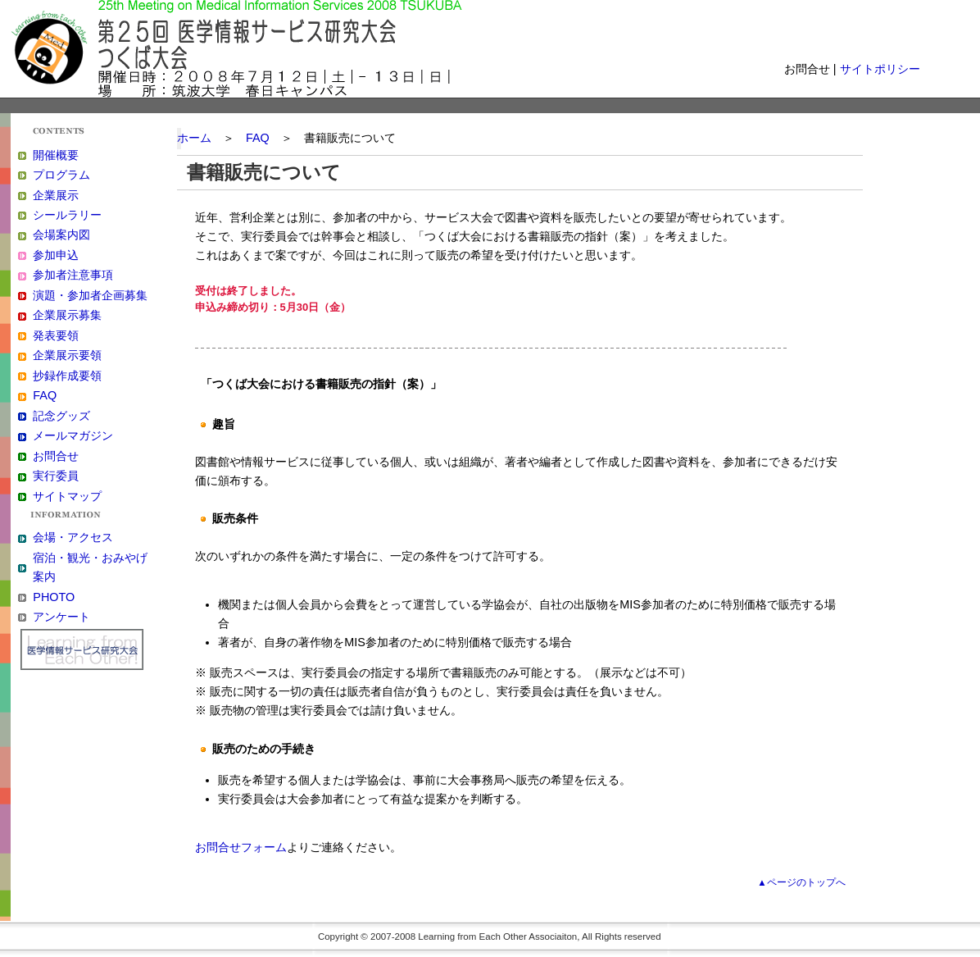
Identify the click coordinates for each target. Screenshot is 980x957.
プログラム (61, 174)
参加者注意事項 (73, 274)
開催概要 (56, 155)
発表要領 (56, 335)
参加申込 (56, 255)
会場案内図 (61, 234)
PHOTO (54, 597)
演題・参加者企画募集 (90, 295)
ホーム (194, 137)
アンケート (61, 616)
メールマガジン (73, 435)
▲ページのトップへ (801, 882)
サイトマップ (67, 496)
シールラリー (67, 214)
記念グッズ (61, 415)
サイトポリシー (880, 68)
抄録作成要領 (67, 375)
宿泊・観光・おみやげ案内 (90, 567)
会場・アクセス (73, 537)
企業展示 (56, 195)
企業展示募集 (67, 314)
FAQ (45, 395)
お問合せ (56, 456)
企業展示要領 (67, 355)
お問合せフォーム (241, 847)
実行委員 (56, 475)
